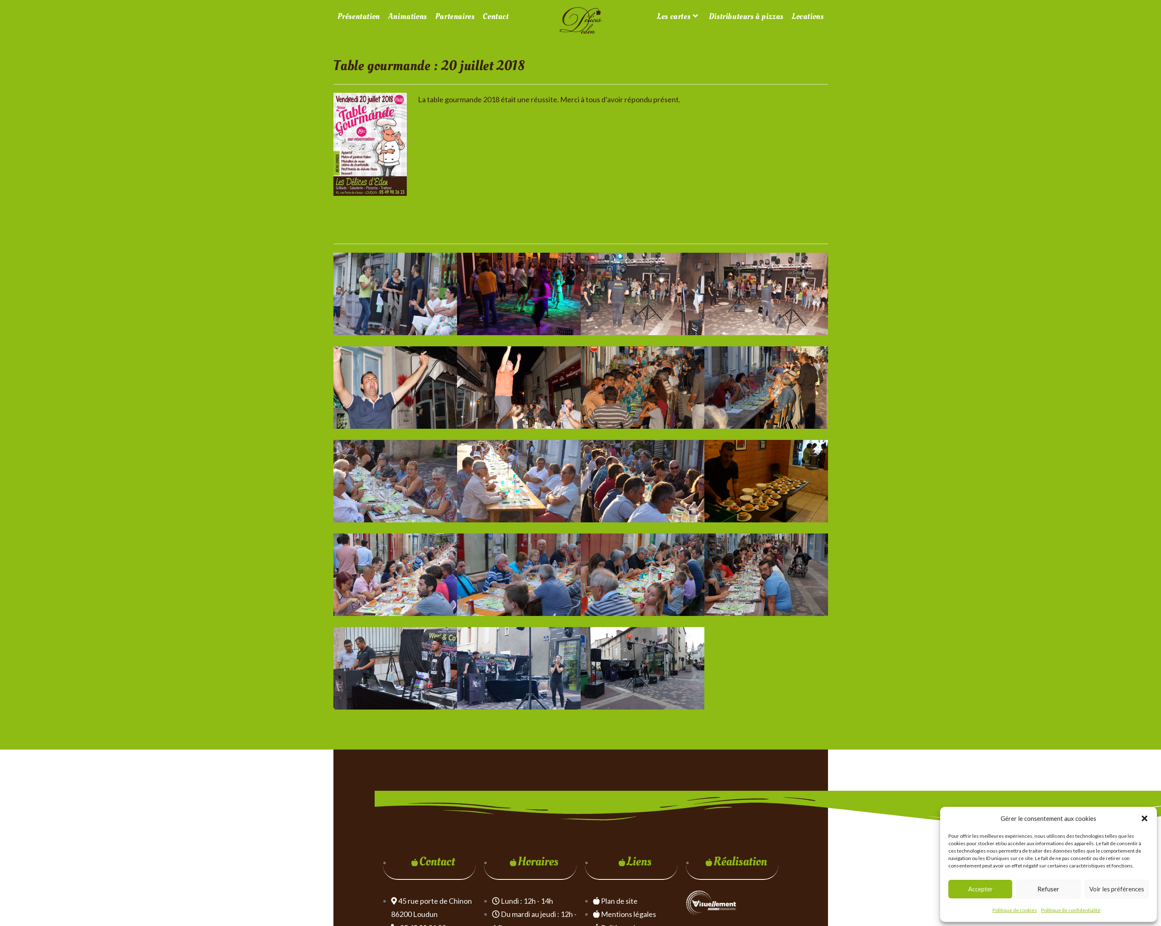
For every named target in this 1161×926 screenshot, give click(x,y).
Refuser (1048, 889)
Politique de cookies (1014, 910)
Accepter (980, 889)
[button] (1144, 818)
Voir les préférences (1116, 889)
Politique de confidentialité (1070, 910)
